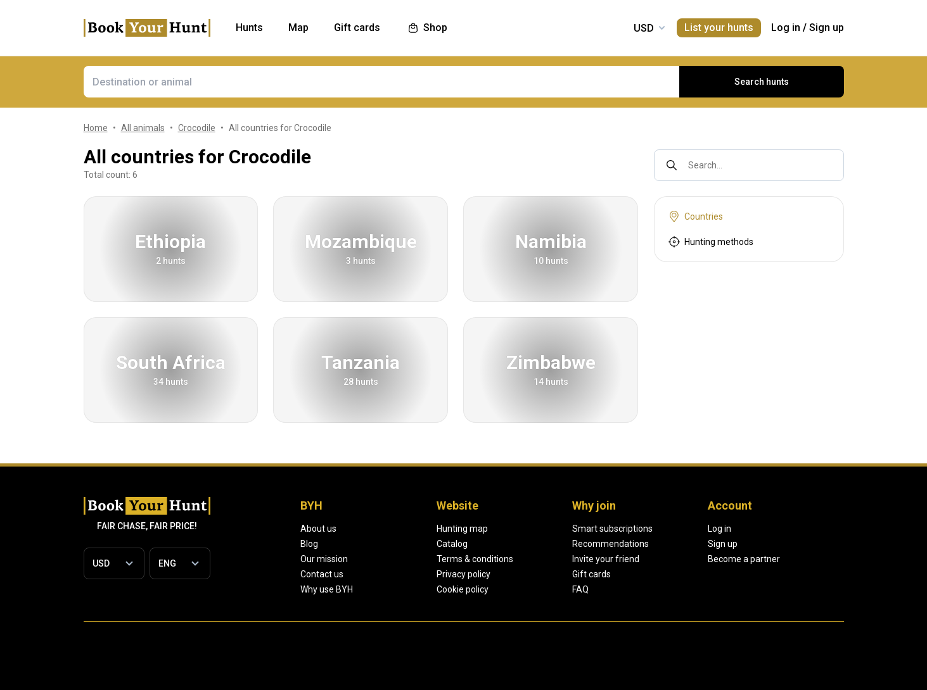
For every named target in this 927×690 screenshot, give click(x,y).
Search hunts (761, 82)
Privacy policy (508, 574)
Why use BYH (326, 589)
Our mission (324, 559)
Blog (309, 544)
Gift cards (682, 574)
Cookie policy (508, 589)
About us (318, 529)
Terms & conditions (520, 559)
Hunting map (507, 529)
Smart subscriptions (703, 529)
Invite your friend (696, 559)
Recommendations (701, 544)
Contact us (321, 574)
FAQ (671, 589)
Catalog (497, 544)
